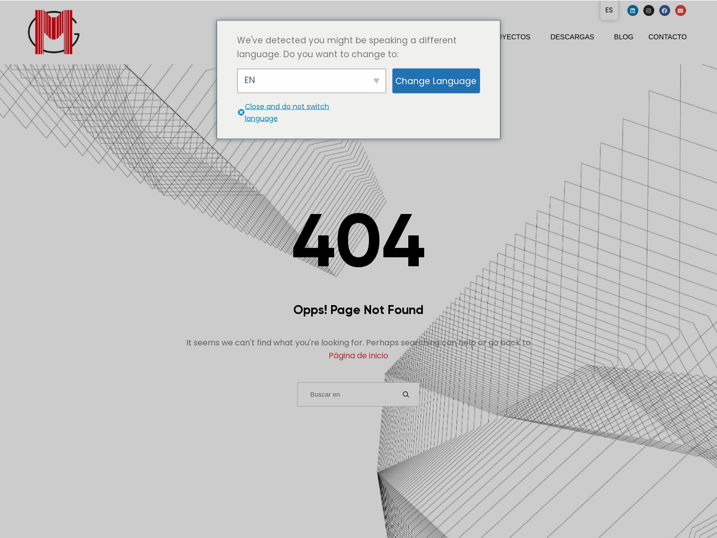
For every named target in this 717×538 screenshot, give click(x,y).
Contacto (667, 37)
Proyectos (509, 37)
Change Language (436, 81)
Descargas (572, 37)
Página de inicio (358, 355)
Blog (623, 37)
